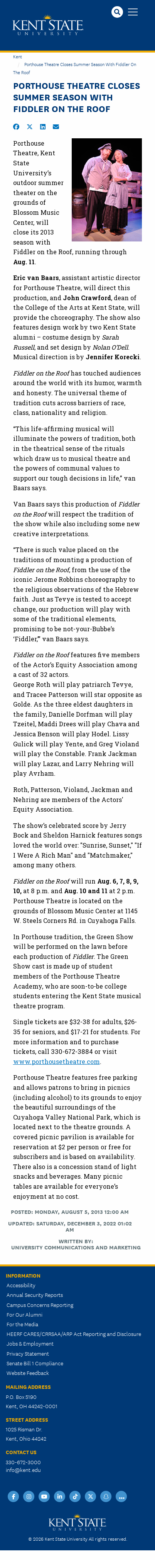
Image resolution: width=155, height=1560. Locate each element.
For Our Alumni (24, 1314)
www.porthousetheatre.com (56, 1061)
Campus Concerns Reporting (40, 1304)
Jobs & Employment (30, 1343)
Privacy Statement (28, 1353)
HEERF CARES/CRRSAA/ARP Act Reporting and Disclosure (74, 1333)
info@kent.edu (23, 1470)
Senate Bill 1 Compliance (35, 1363)
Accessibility (21, 1285)
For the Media (22, 1324)
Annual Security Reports (35, 1294)
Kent (17, 56)
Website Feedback (28, 1372)
